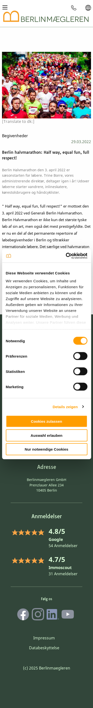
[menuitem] (74, 7)
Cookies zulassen (46, 421)
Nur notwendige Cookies (46, 449)
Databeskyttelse (44, 648)
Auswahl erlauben (46, 435)
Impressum (44, 638)
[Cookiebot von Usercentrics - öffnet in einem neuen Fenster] (66, 255)
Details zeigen (65, 406)
